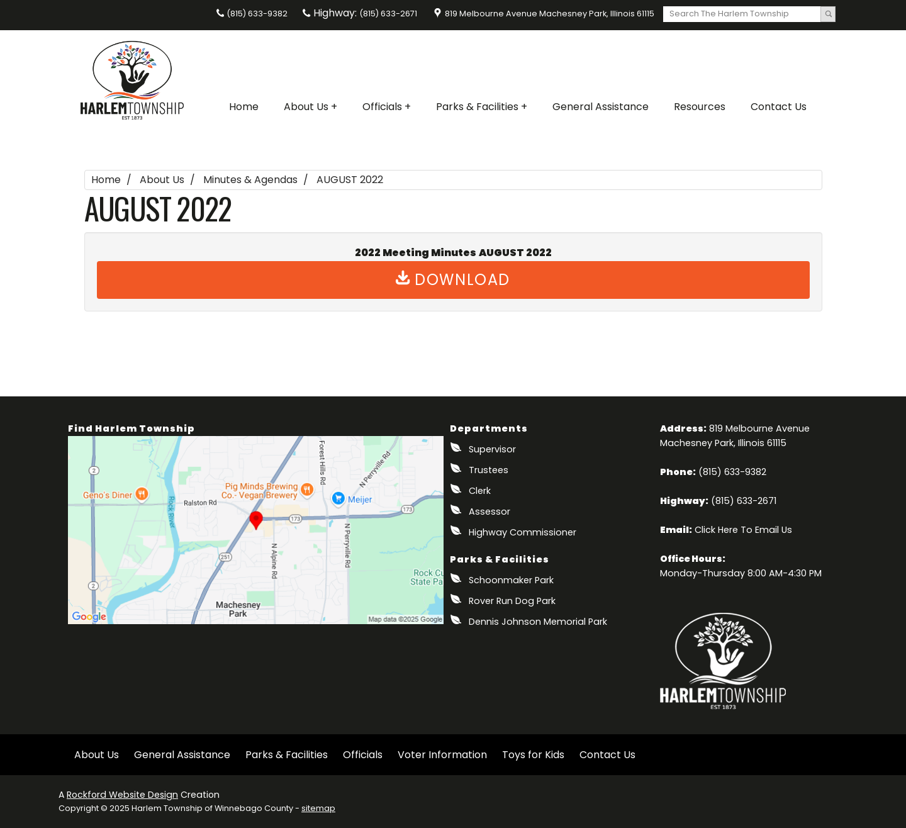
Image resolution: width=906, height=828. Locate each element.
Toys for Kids (533, 754)
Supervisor (492, 449)
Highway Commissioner (522, 532)
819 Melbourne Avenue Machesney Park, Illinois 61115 (549, 13)
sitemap (318, 808)
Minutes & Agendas (250, 179)
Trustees (488, 470)
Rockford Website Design (122, 794)
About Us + (310, 106)
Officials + (386, 106)
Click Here (716, 529)
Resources (699, 106)
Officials (363, 754)
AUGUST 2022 (349, 179)
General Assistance (600, 106)
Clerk (480, 490)
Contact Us (779, 106)
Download (453, 279)
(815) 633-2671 (388, 13)
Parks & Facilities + (481, 106)
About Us (162, 179)
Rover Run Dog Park (512, 601)
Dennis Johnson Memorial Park (538, 621)
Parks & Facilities (286, 754)
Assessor (489, 511)
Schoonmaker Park (511, 580)
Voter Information (442, 754)
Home (244, 106)
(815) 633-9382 (257, 13)
